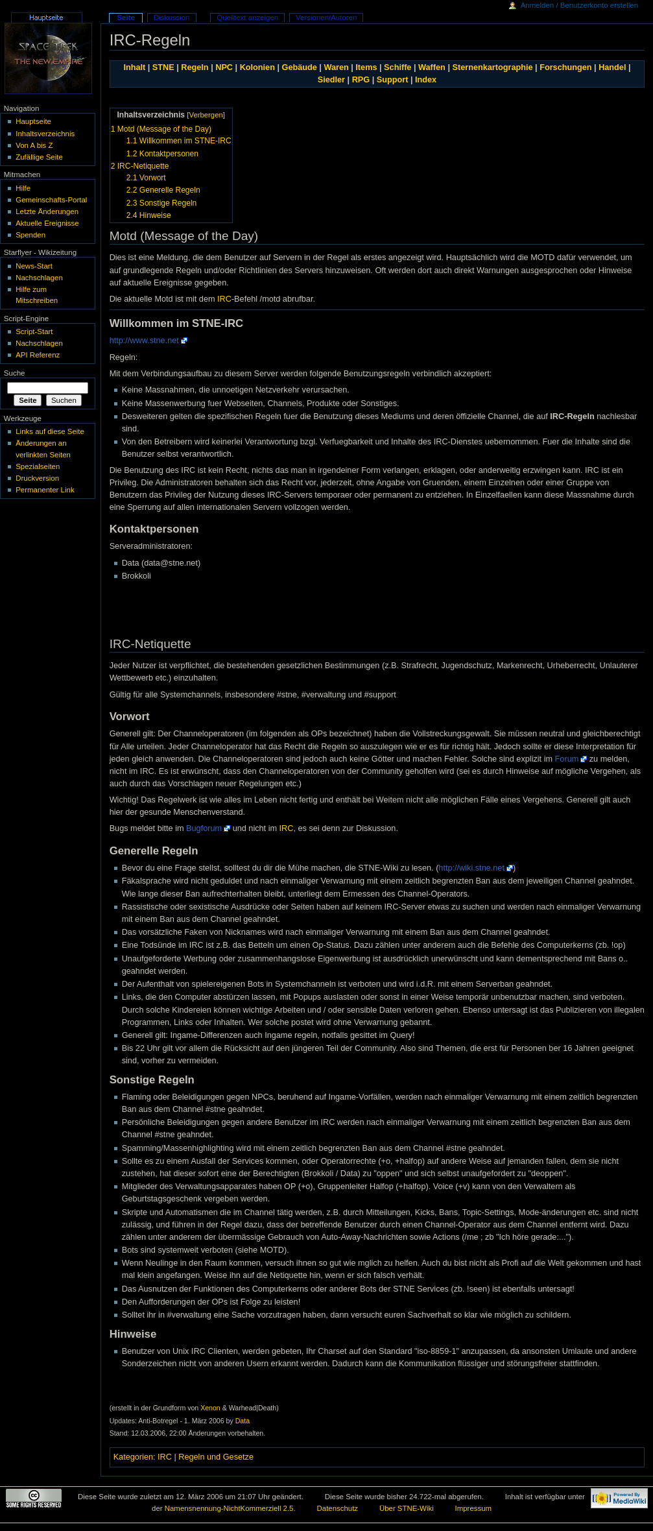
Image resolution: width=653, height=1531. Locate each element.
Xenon (210, 1408)
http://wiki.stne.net (471, 868)
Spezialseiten (38, 466)
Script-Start (34, 331)
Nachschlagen (39, 278)
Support (393, 79)
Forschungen (565, 67)
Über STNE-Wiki (406, 1508)
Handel (612, 67)
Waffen (431, 67)
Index (425, 79)
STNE (163, 67)
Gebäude (299, 67)
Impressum (473, 1508)
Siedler (331, 79)
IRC (224, 299)
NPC (224, 67)
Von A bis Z (34, 145)
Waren (336, 67)
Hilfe (23, 188)
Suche (14, 373)
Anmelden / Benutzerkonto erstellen (579, 5)
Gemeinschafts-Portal (51, 200)
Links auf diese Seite (50, 431)
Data (242, 1421)
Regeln (194, 67)
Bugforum (204, 828)
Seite (125, 17)
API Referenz (38, 355)
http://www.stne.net (144, 340)
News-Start (34, 266)
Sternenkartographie (492, 67)
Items (366, 67)
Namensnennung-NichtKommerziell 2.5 (229, 1508)
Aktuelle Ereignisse (47, 223)
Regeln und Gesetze (216, 1457)
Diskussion (171, 17)
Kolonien (257, 67)
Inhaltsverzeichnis (45, 134)
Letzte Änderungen (47, 211)
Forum (567, 759)
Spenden (30, 235)
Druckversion (37, 478)
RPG (361, 79)
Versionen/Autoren (326, 17)
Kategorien (133, 1457)
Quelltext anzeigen (247, 17)
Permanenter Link (45, 490)
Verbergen (205, 115)
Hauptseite (33, 121)
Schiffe (397, 67)
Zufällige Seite (39, 157)
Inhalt (134, 67)
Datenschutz (338, 1508)
